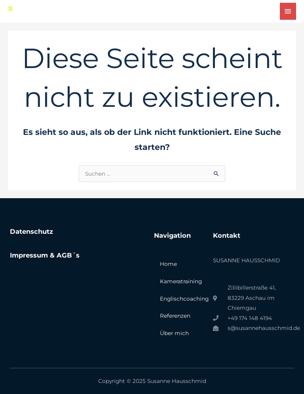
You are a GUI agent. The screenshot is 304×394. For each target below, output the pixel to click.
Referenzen (175, 316)
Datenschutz (31, 231)
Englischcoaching (182, 299)
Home (168, 264)
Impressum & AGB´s (45, 255)
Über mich (174, 333)
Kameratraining (181, 281)
